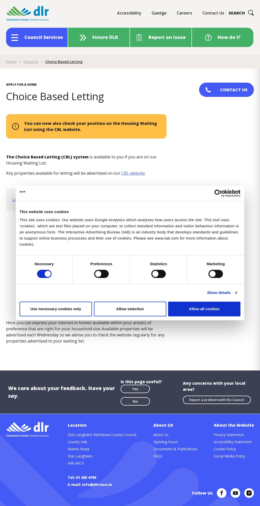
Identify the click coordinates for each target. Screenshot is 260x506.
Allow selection (130, 309)
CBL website (133, 173)
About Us (161, 434)
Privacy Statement (229, 434)
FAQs (157, 456)
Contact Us (213, 13)
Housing (31, 61)
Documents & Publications (175, 449)
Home (11, 61)
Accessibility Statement (233, 441)
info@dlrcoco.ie (97, 484)
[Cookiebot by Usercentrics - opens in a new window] (218, 193)
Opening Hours (165, 441)
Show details (219, 292)
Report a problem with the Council (216, 399)
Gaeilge (159, 13)
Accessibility (129, 13)
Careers (184, 13)
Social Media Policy (229, 456)
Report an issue (167, 37)
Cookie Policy (225, 449)
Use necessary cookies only (55, 309)
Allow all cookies (204, 309)
